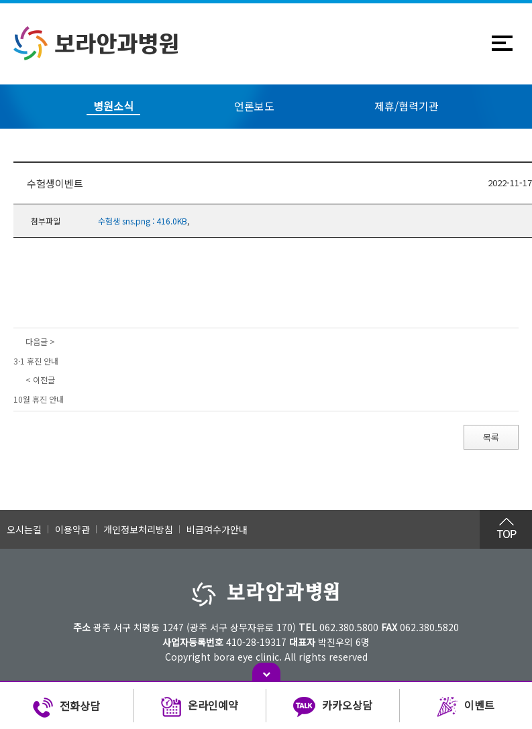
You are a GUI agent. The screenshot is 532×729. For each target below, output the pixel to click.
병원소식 (113, 106)
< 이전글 (40, 379)
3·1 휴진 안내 (35, 361)
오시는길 (24, 529)
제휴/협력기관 (406, 106)
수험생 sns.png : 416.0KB (142, 220)
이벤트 (465, 708)
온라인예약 (199, 708)
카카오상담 (332, 708)
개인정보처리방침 (138, 529)
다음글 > (40, 341)
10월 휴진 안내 (38, 399)
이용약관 (72, 529)
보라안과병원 (96, 43)
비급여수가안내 (217, 529)
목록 (491, 437)
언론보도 (254, 106)
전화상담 (66, 708)
